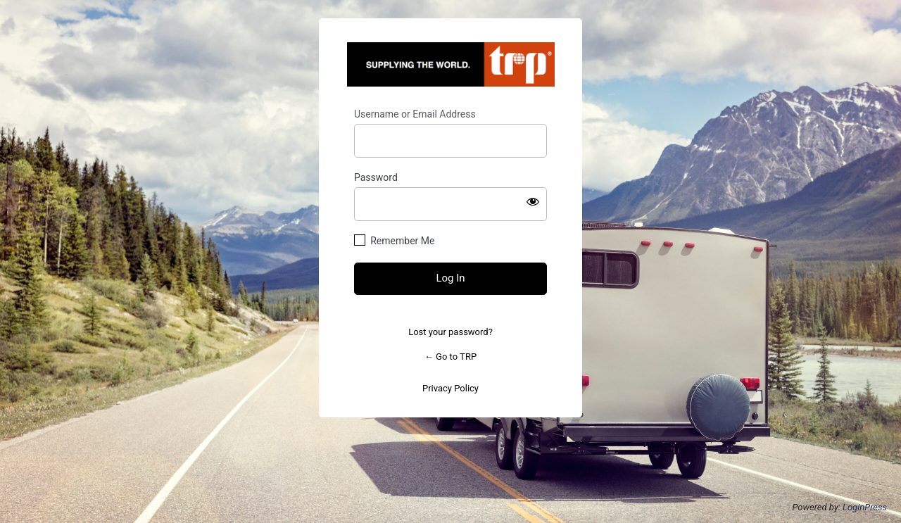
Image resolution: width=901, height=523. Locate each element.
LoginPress (865, 507)
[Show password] (533, 201)
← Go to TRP (450, 356)
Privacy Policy (450, 388)
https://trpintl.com (451, 65)
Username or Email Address (415, 114)
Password (376, 177)
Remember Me (402, 240)
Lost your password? (450, 332)
